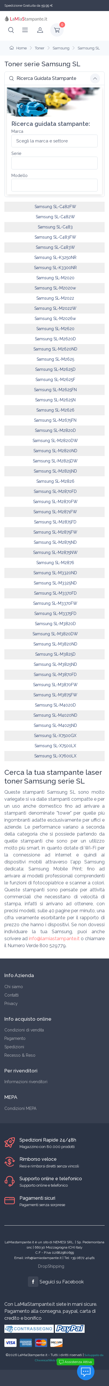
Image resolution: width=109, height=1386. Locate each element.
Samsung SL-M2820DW (55, 440)
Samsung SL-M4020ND (55, 715)
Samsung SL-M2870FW (55, 501)
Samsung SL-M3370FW (55, 603)
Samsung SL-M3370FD (55, 593)
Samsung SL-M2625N (55, 400)
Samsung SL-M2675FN (55, 420)
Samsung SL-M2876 (55, 562)
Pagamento (15, 1038)
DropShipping (51, 1266)
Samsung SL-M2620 (55, 328)
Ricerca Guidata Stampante (42, 78)
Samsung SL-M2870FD (55, 491)
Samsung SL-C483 (55, 227)
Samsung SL (89, 48)
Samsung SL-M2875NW (55, 552)
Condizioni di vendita (24, 1030)
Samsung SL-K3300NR (55, 267)
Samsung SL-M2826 (55, 481)
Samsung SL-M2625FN (55, 389)
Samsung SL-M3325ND (55, 583)
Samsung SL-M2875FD (55, 522)
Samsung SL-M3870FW (55, 684)
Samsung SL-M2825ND (55, 471)
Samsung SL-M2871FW (55, 511)
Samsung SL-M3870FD (55, 674)
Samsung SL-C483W (55, 247)
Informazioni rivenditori (25, 1081)
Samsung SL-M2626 (55, 410)
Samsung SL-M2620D (55, 339)
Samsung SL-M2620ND (55, 349)
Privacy (11, 1003)
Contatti (11, 995)
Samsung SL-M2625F (55, 379)
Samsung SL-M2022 (55, 298)
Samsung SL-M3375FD (55, 613)
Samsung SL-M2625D (55, 369)
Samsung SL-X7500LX (55, 745)
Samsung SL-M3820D (55, 623)
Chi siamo (13, 986)
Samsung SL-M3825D (55, 654)
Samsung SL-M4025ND (55, 725)
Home (18, 48)
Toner (39, 48)
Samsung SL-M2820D (55, 430)
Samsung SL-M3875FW (55, 695)
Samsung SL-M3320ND (55, 573)
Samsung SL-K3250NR (55, 257)
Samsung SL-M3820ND (55, 644)
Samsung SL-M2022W (55, 308)
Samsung (61, 48)
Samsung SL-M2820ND (55, 450)
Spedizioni (14, 1047)
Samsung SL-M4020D (55, 705)
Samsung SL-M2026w (55, 318)
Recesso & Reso (19, 1055)
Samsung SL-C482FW (55, 206)
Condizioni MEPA (20, 1108)
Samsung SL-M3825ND (55, 664)
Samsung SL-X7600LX (55, 756)
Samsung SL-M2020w (55, 288)
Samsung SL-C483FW (55, 237)
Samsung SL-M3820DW (55, 634)
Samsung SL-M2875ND (55, 542)
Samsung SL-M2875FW (55, 532)
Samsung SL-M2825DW (55, 461)
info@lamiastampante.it (54, 938)
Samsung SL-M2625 (55, 359)
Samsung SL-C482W (55, 216)
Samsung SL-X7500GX (55, 735)
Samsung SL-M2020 (55, 278)
